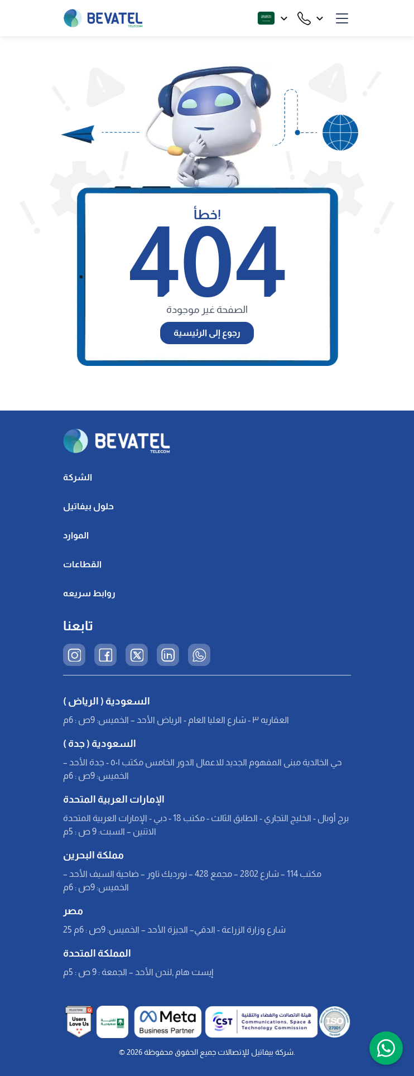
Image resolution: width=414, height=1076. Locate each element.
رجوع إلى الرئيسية (207, 332)
